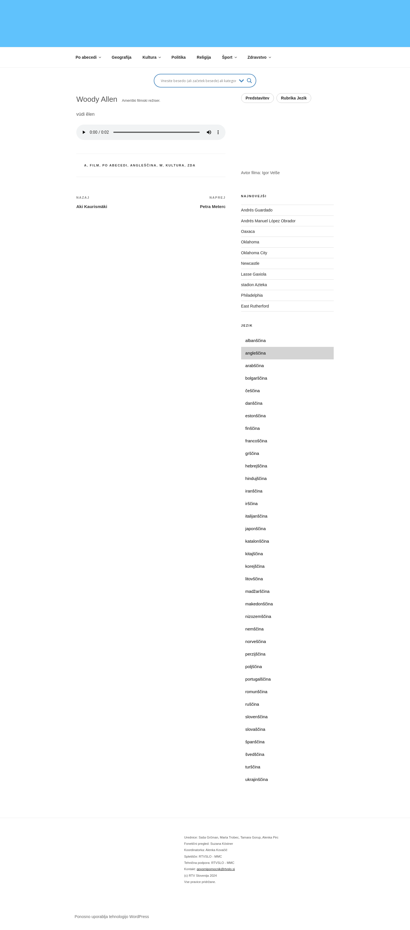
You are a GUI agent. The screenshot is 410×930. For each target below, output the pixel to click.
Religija (204, 57)
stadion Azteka (254, 284)
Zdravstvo (259, 57)
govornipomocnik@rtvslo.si (216, 869)
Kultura (152, 57)
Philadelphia (252, 295)
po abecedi (114, 165)
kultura (175, 165)
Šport (230, 57)
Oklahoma (250, 242)
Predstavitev (257, 98)
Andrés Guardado (257, 210)
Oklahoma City (254, 253)
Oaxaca (248, 231)
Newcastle (250, 263)
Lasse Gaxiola (253, 274)
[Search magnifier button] (249, 81)
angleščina (143, 165)
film (95, 165)
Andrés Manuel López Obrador (268, 221)
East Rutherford (255, 306)
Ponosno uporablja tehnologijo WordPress (112, 916)
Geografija (121, 57)
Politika (178, 57)
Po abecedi (89, 57)
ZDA (191, 165)
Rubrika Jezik (294, 98)
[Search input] (198, 81)
